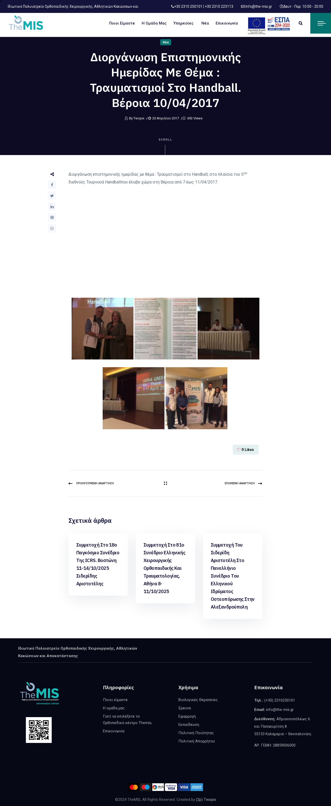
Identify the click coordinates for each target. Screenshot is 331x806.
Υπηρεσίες (183, 23)
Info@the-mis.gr (258, 6)
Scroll (165, 146)
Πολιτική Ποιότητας (196, 733)
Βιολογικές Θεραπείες (198, 699)
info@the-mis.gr (280, 709)
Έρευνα (184, 708)
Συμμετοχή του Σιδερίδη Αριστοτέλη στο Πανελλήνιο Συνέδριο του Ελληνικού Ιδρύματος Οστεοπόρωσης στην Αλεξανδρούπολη (233, 576)
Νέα (205, 23)
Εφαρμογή (187, 716)
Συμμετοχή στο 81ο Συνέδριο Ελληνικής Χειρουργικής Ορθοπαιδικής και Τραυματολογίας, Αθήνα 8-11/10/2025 (164, 568)
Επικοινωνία (227, 23)
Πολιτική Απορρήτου (196, 741)
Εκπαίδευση (188, 724)
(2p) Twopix (206, 799)
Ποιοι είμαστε (122, 23)
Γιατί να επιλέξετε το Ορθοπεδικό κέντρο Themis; (127, 719)
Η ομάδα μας (154, 23)
